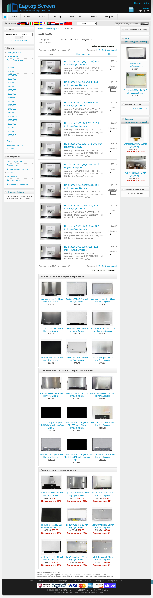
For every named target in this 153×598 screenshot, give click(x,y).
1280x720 (11, 83)
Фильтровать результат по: (45, 40)
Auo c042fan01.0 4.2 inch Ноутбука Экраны (136, 173)
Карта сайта (12, 176)
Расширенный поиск (19, 40)
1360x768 (11, 94)
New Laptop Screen (70, 592)
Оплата (41, 16)
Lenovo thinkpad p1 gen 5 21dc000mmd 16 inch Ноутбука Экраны (77, 425)
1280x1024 (12, 75)
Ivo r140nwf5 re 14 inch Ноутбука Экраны (136, 63)
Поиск (11, 29)
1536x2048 (12, 116)
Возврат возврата (115, 581)
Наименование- (83, 54)
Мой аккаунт (76, 16)
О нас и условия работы (17, 169)
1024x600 (11, 68)
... (103, 50)
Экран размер (13, 56)
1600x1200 (12, 120)
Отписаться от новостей (17, 184)
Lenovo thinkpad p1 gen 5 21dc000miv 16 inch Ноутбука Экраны (51, 425)
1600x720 (11, 124)
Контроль (109, 16)
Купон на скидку (14, 180)
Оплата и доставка (15, 161)
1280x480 (11, 79)
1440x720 (11, 105)
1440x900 (11, 109)
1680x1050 (12, 131)
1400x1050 (12, 101)
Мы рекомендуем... (15, 145)
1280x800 (11, 90)
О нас (27, 16)
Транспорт (57, 16)
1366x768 (11, 98)
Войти (146, 3)
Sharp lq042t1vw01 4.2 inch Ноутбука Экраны (135, 144)
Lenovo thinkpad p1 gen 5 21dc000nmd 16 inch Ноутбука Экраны (77, 457)
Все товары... (12, 149)
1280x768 (11, 86)
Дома (14, 16)
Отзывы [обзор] (16, 192)
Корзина (145, 8)
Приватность (12, 165)
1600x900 (11, 128)
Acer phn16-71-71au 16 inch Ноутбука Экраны (51, 394)
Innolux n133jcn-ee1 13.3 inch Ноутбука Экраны (102, 394)
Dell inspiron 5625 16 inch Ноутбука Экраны (77, 394)
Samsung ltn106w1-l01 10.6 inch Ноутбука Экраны (135, 90)
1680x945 (11, 135)
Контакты (11, 173)
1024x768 (11, 71)
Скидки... (11, 141)
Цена (110, 54)
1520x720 (11, 113)
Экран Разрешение (54, 29)
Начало (137, 3)
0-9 (106, 590)
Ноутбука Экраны (14, 53)
